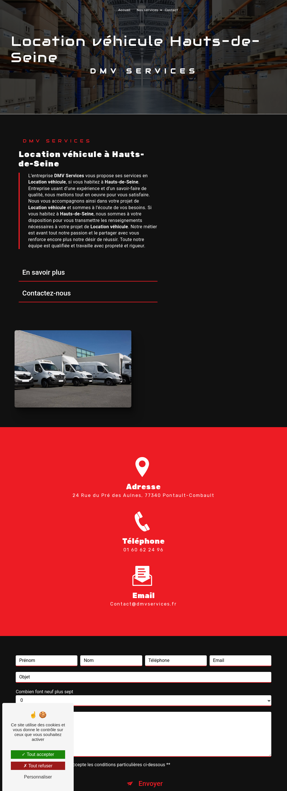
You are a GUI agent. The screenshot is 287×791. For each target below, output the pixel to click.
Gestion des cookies (207, 778)
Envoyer (151, 680)
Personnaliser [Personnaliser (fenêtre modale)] (38, 776)
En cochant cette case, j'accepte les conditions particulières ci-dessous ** (95, 661)
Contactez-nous (46, 294)
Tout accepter (38, 754)
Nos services (147, 10)
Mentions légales (161, 778)
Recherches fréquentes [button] (143, 767)
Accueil (124, 10)
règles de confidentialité (131, 698)
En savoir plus (43, 274)
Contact (171, 10)
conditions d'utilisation (191, 698)
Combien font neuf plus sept (44, 588)
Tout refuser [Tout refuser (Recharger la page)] (38, 765)
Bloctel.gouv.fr (109, 739)
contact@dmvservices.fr (143, 500)
